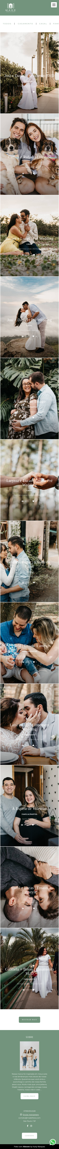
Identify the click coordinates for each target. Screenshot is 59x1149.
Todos (7, 24)
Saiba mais (29, 1096)
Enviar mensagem (31, 1115)
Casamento (25, 24)
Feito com (29, 1147)
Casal (43, 24)
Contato (29, 1135)
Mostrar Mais (29, 1019)
